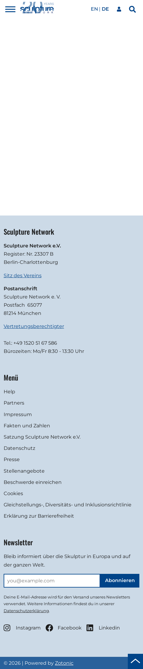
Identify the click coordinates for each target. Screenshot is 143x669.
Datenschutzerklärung (26, 610)
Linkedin (103, 628)
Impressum (18, 414)
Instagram (22, 628)
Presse (12, 459)
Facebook (64, 628)
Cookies (13, 493)
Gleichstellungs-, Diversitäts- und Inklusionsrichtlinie (67, 505)
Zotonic (64, 663)
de (105, 9)
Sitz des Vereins (23, 275)
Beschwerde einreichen (33, 482)
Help (9, 392)
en (94, 9)
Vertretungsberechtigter (34, 326)
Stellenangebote (24, 471)
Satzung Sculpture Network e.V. (42, 437)
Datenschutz (19, 448)
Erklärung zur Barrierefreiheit (39, 516)
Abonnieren (120, 580)
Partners (14, 403)
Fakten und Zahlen (27, 426)
